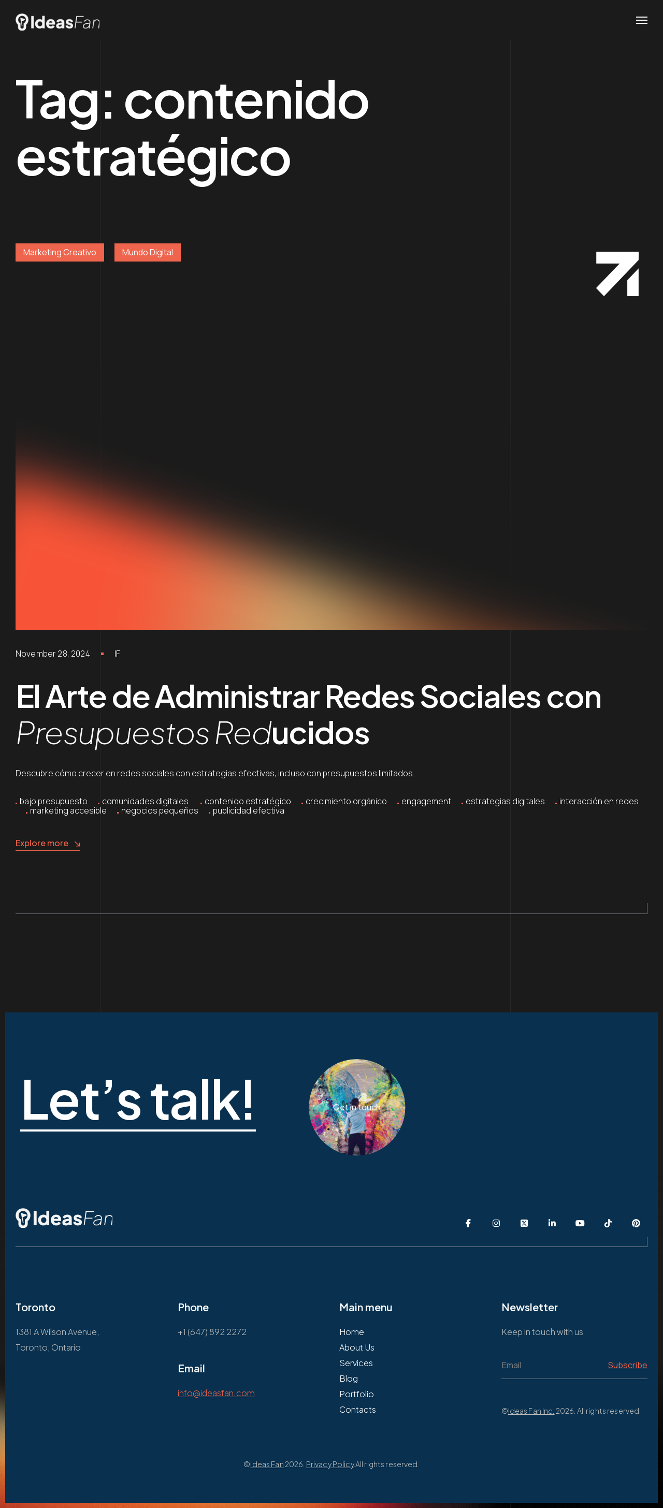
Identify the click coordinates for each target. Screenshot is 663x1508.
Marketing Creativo (59, 252)
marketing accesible (68, 810)
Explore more (48, 843)
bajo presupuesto (54, 801)
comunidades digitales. (146, 801)
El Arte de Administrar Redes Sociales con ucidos (308, 713)
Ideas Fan (266, 1464)
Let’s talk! (186, 1099)
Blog (348, 1378)
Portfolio (356, 1393)
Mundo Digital (147, 252)
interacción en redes (599, 801)
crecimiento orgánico (346, 801)
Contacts (357, 1409)
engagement (426, 801)
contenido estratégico (248, 801)
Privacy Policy (330, 1464)
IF (117, 653)
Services (356, 1362)
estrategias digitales (505, 801)
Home (351, 1331)
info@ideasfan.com (216, 1392)
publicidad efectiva (248, 810)
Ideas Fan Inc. (531, 1410)
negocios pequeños (159, 810)
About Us (356, 1347)
